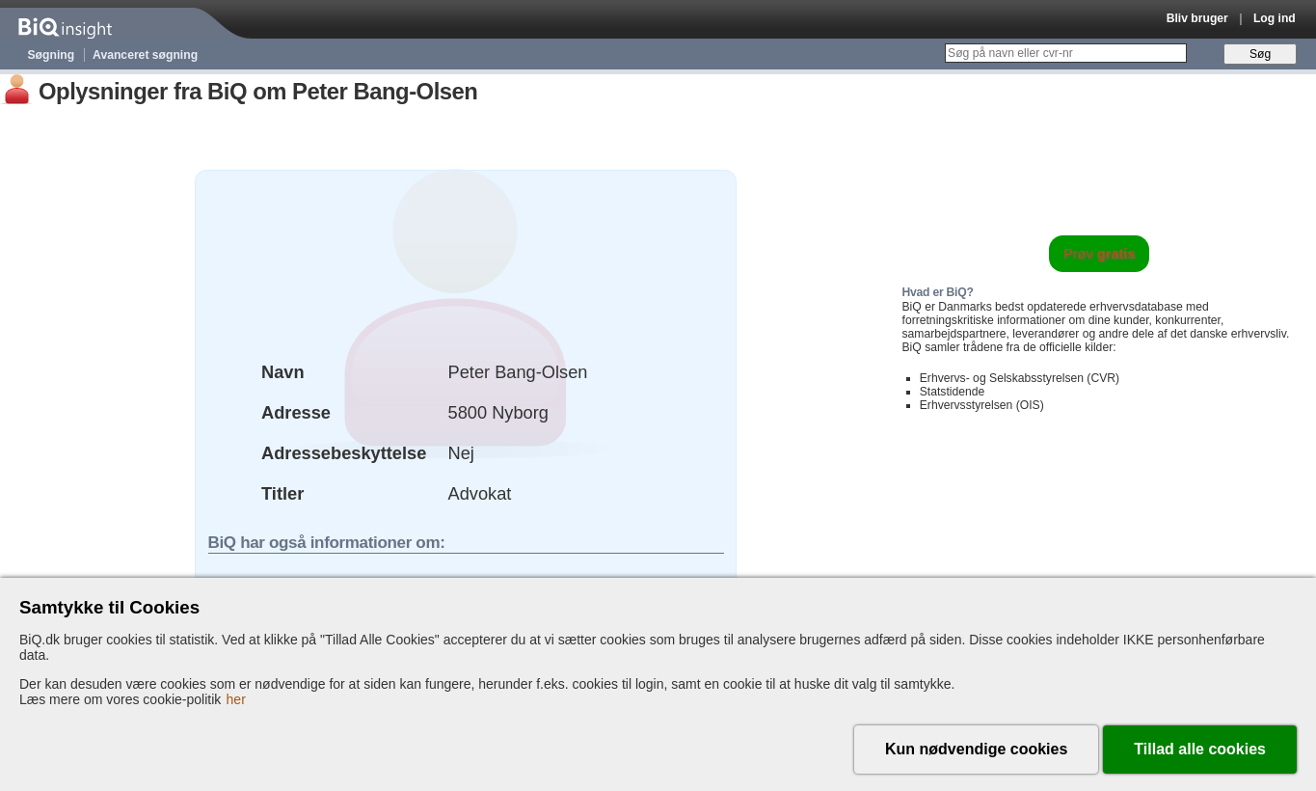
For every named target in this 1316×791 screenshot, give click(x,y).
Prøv (1099, 253)
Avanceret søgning (145, 55)
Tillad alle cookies (1200, 749)
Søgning (51, 55)
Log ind (1274, 18)
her (236, 699)
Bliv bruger (1197, 18)
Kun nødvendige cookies (976, 749)
